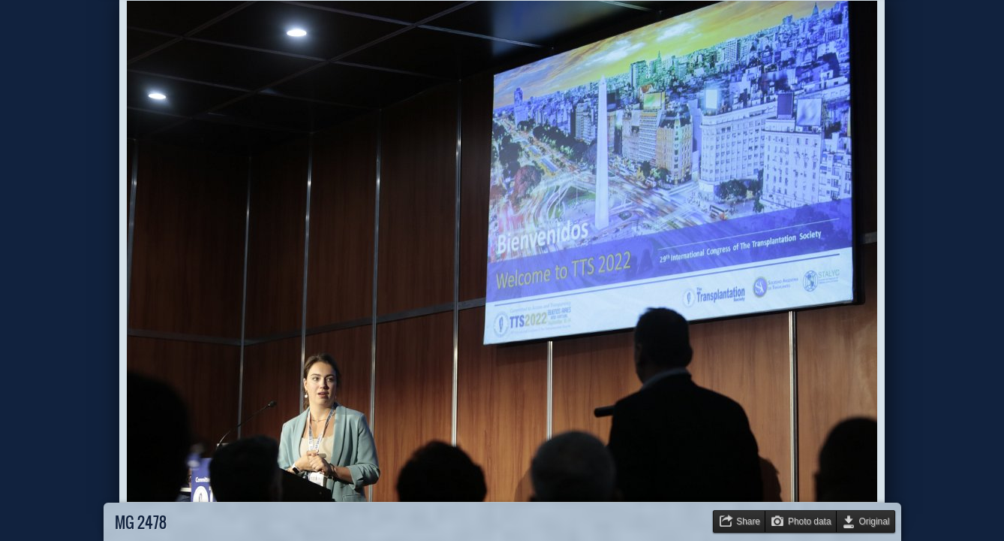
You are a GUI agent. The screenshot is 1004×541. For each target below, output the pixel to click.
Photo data (809, 521)
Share (748, 521)
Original (874, 521)
